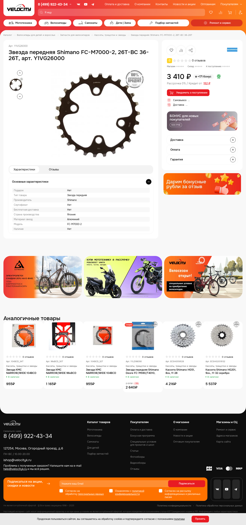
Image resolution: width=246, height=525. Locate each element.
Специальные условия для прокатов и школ (143, 443)
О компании (142, 4)
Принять (200, 519)
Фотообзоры (137, 456)
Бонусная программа (142, 435)
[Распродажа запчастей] (42, 277)
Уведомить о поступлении (188, 93)
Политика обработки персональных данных (219, 506)
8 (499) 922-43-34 (53, 4)
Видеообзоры (138, 462)
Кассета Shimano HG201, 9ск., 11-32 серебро (221, 371)
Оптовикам (208, 4)
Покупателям (229, 4)
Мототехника (94, 429)
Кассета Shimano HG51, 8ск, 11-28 (180, 371)
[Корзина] (230, 12)
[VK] (78, 4)
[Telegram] (93, 4)
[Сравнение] (220, 12)
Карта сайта (223, 441)
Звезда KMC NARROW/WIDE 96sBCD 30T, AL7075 (61, 371)
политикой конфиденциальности (129, 492)
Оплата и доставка (117, 4)
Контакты (162, 4)
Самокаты (93, 441)
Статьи (134, 450)
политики (179, 519)
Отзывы (54, 169)
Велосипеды (94, 435)
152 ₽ (206, 83)
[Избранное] (210, 12)
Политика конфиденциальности (174, 506)
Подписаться (192, 483)
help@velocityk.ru (15, 469)
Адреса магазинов (227, 435)
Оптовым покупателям (186, 441)
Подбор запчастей (97, 453)
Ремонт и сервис (226, 429)
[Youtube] (85, 4)
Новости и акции (184, 4)
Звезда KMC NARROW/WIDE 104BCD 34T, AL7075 (21, 371)
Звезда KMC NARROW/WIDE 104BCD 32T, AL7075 (101, 371)
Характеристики (24, 169)
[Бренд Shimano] (232, 50)
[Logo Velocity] (18, 8)
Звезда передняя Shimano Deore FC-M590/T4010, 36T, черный (142, 371)
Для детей (93, 447)
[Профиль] (239, 12)
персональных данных (91, 494)
